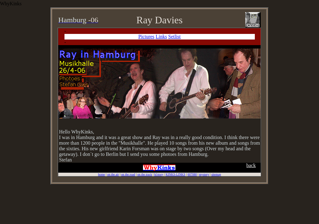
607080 (192, 174)
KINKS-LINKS (175, 174)
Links (161, 36)
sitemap (216, 174)
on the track (144, 174)
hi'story (159, 174)
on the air (113, 174)
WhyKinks (10, 3)
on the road (128, 174)
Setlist (174, 36)
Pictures (146, 36)
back (251, 165)
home (101, 174)
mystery (204, 174)
